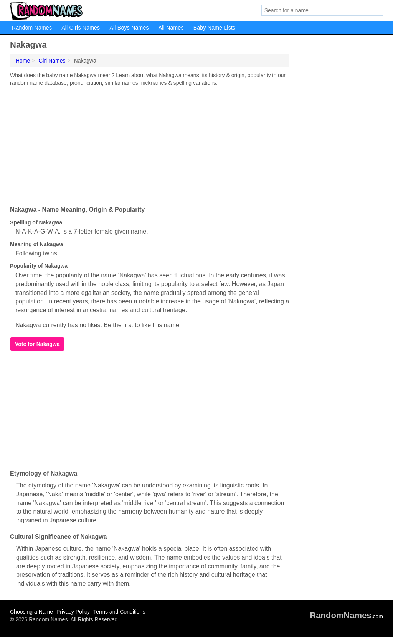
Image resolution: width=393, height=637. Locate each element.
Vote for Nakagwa (37, 344)
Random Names (32, 28)
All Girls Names (80, 28)
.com (346, 616)
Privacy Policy (73, 612)
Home (23, 61)
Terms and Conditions (119, 612)
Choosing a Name (31, 612)
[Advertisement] (149, 144)
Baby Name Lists (214, 28)
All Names (171, 28)
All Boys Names (129, 28)
